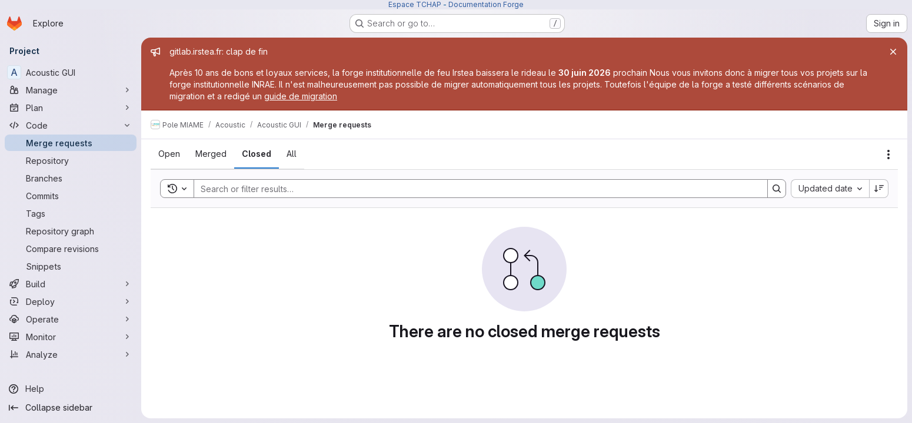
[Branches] (71, 178)
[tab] (169, 154)
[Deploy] (71, 301)
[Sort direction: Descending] (879, 188)
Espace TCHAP (414, 4)
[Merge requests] (71, 143)
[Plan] (71, 107)
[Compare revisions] (71, 248)
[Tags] (71, 213)
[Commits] (71, 195)
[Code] (71, 125)
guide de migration (300, 96)
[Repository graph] (71, 231)
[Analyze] (71, 354)
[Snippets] (71, 266)
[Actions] (888, 154)
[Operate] (71, 319)
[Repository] (71, 160)
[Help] (71, 389)
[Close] (893, 52)
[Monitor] (71, 336)
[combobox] (830, 188)
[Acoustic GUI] (71, 72)
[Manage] (71, 90)
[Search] (475, 189)
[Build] (71, 284)
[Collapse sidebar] (71, 408)
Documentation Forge (486, 4)
